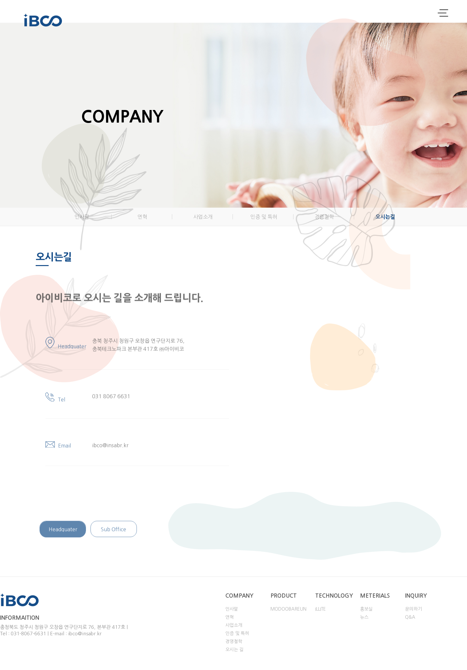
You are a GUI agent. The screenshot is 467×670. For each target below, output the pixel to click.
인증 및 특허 (263, 216)
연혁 (142, 216)
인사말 (82, 216)
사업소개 (203, 216)
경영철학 (324, 216)
